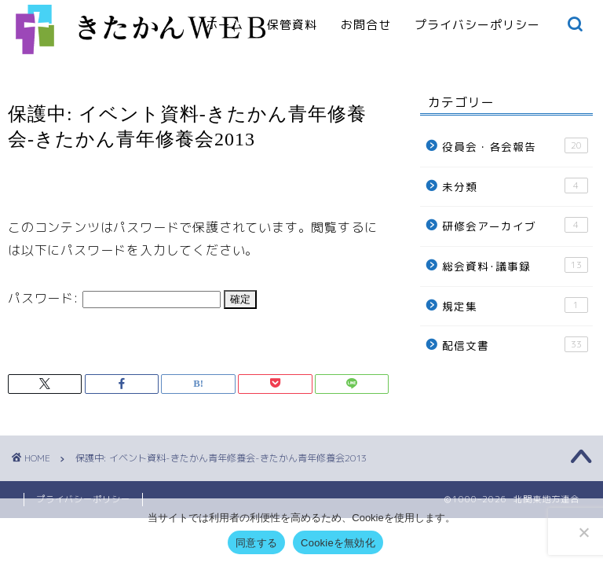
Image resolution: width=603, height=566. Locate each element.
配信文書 (514, 344)
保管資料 (292, 24)
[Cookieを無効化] (583, 532)
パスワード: (114, 298)
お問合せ (366, 24)
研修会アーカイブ (514, 225)
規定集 (514, 305)
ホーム (224, 24)
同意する (256, 543)
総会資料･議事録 (514, 265)
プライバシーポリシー (477, 24)
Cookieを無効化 (338, 543)
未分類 (514, 186)
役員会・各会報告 (514, 146)
